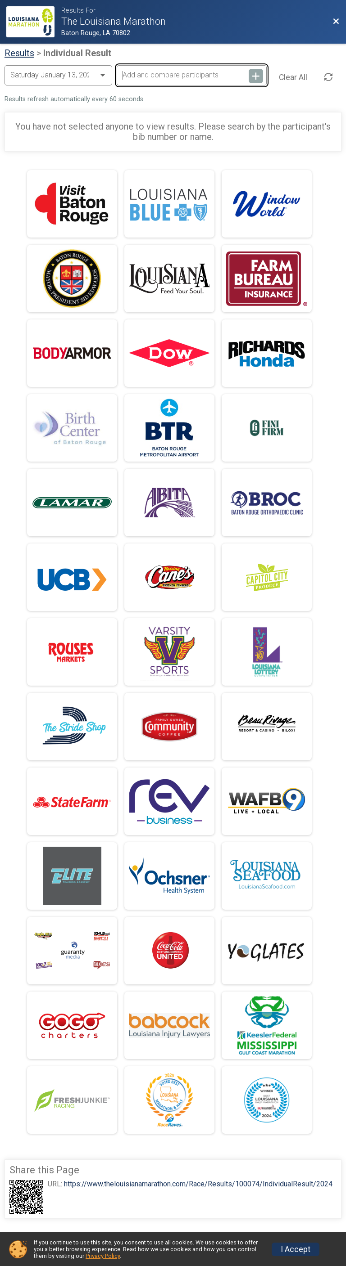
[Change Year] (58, 75)
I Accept (295, 1249)
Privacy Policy (103, 1256)
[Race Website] (33, 21)
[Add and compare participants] (191, 75)
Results (19, 53)
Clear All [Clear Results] (293, 77)
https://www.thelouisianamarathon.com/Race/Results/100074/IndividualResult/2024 (198, 1184)
